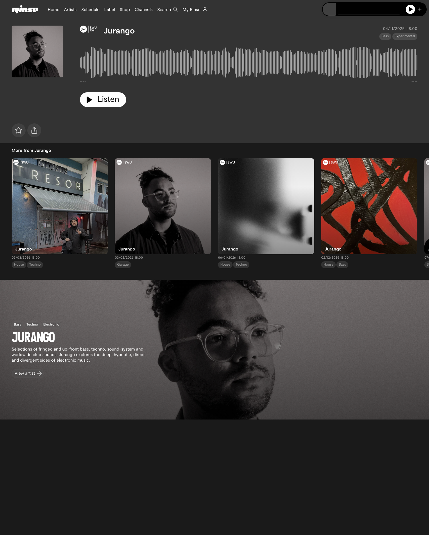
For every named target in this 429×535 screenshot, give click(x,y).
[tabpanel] (248, 63)
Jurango (119, 30)
